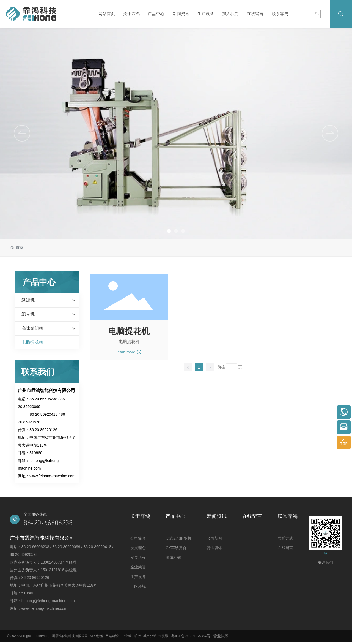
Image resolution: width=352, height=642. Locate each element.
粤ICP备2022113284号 (190, 636)
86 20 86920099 (66, 547)
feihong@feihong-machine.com (48, 601)
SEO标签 (96, 636)
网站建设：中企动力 (120, 636)
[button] (330, 133)
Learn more (129, 352)
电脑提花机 (129, 331)
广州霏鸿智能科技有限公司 (68, 636)
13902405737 (53, 562)
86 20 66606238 (43, 399)
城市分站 (149, 636)
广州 (138, 636)
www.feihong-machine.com (52, 476)
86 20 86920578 (24, 554)
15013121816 (53, 570)
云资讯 (163, 636)
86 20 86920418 (43, 414)
